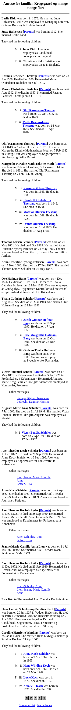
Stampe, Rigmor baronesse (33, 398)
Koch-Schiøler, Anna (29, 536)
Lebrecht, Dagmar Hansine (33, 401)
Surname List (27, 705)
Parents (29, 31)
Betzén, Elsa (24, 483)
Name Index (44, 705)
